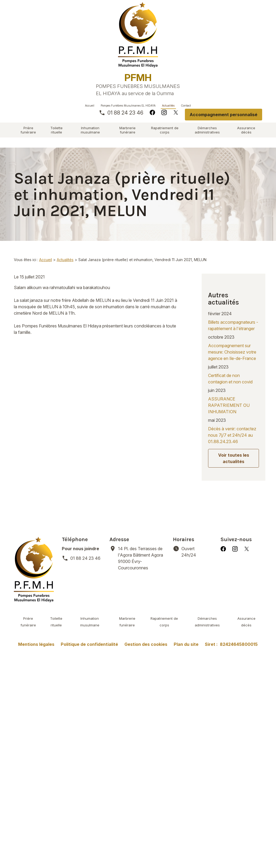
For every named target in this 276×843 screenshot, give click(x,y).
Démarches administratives (207, 130)
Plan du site (186, 628)
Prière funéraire (28, 130)
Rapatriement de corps (164, 130)
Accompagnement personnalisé (223, 114)
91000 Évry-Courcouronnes (142, 542)
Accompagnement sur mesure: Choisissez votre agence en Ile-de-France (232, 343)
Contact (186, 105)
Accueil (89, 105)
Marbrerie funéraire (127, 130)
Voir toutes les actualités (233, 449)
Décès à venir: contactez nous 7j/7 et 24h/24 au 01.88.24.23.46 (232, 426)
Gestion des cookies (145, 628)
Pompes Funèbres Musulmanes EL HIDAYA (128, 105)
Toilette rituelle (56, 130)
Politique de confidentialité (89, 628)
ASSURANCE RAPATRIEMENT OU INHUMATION (229, 396)
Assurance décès (246, 130)
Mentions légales (36, 628)
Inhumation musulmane (90, 130)
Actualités (168, 105)
